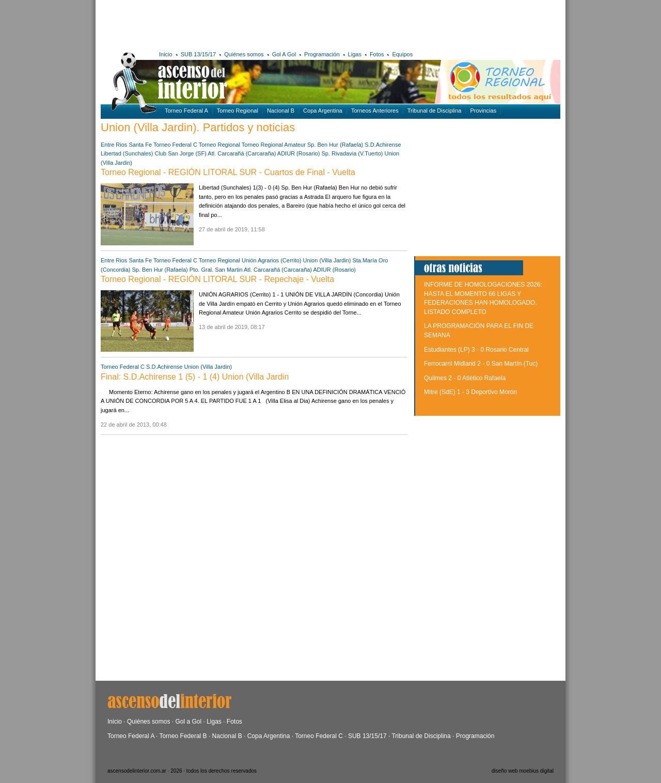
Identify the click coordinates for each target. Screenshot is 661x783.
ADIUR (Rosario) (298, 153)
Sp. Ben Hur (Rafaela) (335, 145)
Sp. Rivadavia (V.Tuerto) (352, 153)
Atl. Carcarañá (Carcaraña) (242, 153)
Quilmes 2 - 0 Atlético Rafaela (465, 378)
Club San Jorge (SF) (181, 153)
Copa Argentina (322, 110)
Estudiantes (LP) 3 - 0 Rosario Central (476, 349)
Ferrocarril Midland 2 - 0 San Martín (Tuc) (481, 363)
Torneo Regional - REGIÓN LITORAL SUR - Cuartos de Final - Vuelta (228, 172)
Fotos (377, 54)
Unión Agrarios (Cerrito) (272, 260)
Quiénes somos (243, 54)
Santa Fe (140, 145)
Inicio (165, 54)
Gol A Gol (284, 54)
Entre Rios (114, 145)
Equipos (402, 54)
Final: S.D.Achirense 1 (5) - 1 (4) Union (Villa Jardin (195, 376)
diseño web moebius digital (523, 771)
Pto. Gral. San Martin (216, 270)
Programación (321, 54)
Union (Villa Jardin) (327, 260)
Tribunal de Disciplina (434, 110)
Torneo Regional (237, 110)
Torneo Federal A (186, 110)
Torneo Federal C (175, 145)
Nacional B (280, 110)
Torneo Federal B (183, 736)
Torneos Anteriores (375, 110)
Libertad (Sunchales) (127, 153)
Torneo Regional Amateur (274, 145)
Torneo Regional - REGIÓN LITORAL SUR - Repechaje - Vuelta (217, 279)
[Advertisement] (252, 23)
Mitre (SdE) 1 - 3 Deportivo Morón (470, 392)
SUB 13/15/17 (198, 54)
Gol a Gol (188, 721)
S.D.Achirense (383, 145)
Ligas (354, 54)
